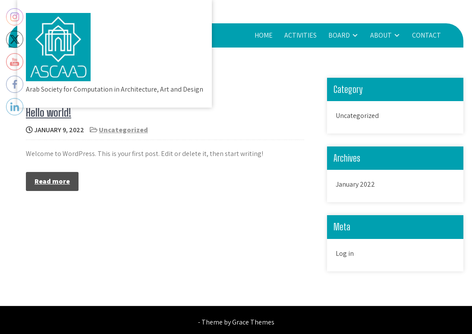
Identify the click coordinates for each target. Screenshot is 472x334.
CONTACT (426, 35)
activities (300, 35)
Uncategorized (123, 129)
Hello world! (48, 112)
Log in (345, 253)
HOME (264, 35)
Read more (52, 181)
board (339, 35)
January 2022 (355, 184)
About (381, 35)
